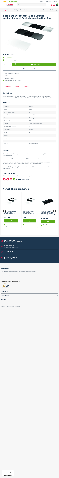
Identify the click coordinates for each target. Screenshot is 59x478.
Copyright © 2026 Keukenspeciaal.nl (10, 306)
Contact (56, 1)
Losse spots (12, 440)
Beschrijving (7, 86)
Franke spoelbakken (11, 421)
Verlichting (6, 426)
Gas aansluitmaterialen (12, 369)
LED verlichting (10, 428)
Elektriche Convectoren (12, 337)
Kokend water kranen (11, 345)
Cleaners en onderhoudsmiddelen (15, 365)
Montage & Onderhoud (9, 360)
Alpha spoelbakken (11, 425)
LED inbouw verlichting (15, 441)
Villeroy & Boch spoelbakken (13, 423)
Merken (5, 455)
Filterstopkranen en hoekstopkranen (15, 359)
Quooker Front (10, 395)
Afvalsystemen (7, 325)
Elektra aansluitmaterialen (13, 367)
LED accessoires (13, 448)
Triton (10, 349)
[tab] (29, 291)
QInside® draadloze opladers (13, 451)
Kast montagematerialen (12, 372)
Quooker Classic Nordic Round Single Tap (17, 413)
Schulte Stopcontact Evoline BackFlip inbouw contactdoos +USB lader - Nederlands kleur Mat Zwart (48, 213)
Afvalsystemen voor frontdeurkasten (16, 329)
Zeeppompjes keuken (11, 357)
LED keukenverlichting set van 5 (17, 435)
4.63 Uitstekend (10, 1)
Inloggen (41, 1)
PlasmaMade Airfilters (12, 350)
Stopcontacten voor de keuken (14, 450)
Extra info (17, 86)
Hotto (11, 347)
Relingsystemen (10, 321)
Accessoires (6, 314)
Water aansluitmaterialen (12, 378)
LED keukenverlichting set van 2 (17, 430)
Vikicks (8, 352)
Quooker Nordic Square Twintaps (17, 407)
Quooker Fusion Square (15, 400)
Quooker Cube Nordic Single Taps (18, 388)
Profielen (8, 375)
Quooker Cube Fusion (14, 383)
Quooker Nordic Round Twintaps (17, 405)
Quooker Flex (9, 390)
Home (5, 312)
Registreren (48, 1)
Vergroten (7, 51)
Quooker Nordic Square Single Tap (18, 412)
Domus (8, 468)
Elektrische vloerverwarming (13, 340)
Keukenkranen (9, 355)
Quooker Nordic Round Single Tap (18, 410)
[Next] (54, 211)
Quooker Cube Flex (14, 385)
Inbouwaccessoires (11, 316)
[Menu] (13, 471)
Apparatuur (6, 335)
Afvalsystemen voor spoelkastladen (15, 332)
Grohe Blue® (9, 342)
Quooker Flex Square (14, 393)
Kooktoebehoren (10, 319)
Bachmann (9, 459)
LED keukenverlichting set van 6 (17, 436)
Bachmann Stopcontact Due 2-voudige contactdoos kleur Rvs (29, 212)
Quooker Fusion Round (15, 398)
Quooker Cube (9, 382)
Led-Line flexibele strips (15, 445)
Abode (8, 456)
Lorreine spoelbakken (11, 420)
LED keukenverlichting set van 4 (17, 433)
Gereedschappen (10, 370)
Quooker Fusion (10, 397)
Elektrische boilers (11, 339)
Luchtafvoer (9, 373)
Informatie (4, 291)
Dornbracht (9, 469)
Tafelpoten (9, 324)
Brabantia (8, 461)
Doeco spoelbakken (11, 416)
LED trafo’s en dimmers (15, 446)
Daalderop (9, 463)
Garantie (26, 86)
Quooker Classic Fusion (15, 402)
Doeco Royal (9, 466)
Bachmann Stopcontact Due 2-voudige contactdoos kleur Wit (10, 212)
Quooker (5, 380)
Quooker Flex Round (14, 392)
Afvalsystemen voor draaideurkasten (16, 327)
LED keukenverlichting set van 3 (17, 431)
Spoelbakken (6, 415)
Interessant (5, 295)
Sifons (8, 377)
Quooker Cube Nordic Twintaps (17, 387)
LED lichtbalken (13, 438)
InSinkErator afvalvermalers (13, 334)
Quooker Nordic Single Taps (13, 408)
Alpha (7, 458)
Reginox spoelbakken (11, 418)
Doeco (8, 464)
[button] (7, 64)
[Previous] (4, 211)
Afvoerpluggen (10, 362)
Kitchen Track (9, 453)
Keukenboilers (9, 344)
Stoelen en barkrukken (12, 322)
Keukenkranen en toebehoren (11, 354)
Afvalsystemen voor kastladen (14, 330)
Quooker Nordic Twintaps (12, 403)
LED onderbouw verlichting (16, 443)
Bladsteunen (9, 364)
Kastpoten (9, 317)
